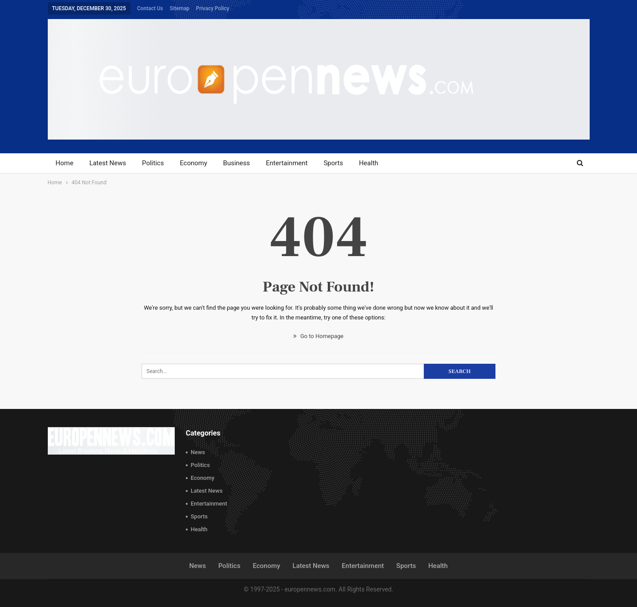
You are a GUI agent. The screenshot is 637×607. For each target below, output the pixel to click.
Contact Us (150, 8)
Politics (153, 163)
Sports (333, 163)
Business (236, 163)
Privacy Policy (212, 8)
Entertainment (286, 163)
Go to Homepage (318, 336)
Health (368, 163)
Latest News (107, 163)
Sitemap (179, 8)
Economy (193, 163)
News (198, 452)
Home (64, 163)
